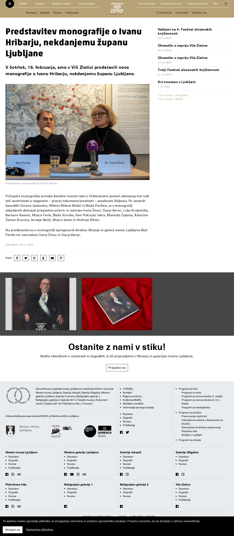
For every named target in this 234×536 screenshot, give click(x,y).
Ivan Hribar (182, 12)
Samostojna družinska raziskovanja (201, 427)
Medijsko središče (61, 3)
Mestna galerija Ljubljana (81, 452)
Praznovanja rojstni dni (194, 416)
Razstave (31, 12)
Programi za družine (171, 3)
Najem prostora (87, 3)
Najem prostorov (132, 396)
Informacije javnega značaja (138, 407)
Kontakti (40, 3)
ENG (215, 3)
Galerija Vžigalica (187, 452)
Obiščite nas (199, 12)
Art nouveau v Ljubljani (177, 82)
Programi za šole (146, 3)
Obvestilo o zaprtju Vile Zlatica (182, 45)
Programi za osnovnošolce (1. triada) (202, 396)
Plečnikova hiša (16, 484)
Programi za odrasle (197, 3)
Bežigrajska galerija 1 (78, 484)
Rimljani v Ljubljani (192, 434)
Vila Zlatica (183, 484)
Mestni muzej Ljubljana (21, 452)
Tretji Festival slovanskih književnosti (188, 70)
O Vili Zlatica (164, 12)
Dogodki (45, 12)
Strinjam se (12, 530)
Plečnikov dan (189, 431)
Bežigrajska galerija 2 (134, 484)
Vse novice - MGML (171, 99)
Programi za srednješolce (196, 407)
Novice (57, 12)
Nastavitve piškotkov (39, 529)
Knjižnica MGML (132, 400)
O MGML (23, 3)
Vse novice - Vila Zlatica (173, 95)
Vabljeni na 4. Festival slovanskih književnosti (185, 31)
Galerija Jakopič (130, 452)
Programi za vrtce (191, 392)
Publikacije (71, 12)
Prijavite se (117, 368)
